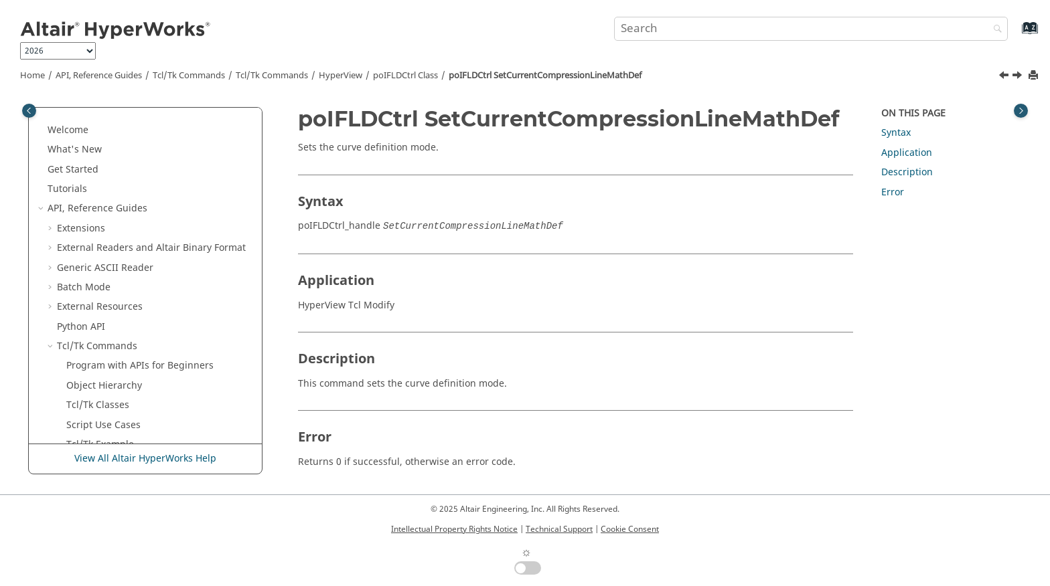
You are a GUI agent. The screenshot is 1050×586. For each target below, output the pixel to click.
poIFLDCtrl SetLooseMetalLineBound (151, 428)
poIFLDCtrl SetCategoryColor (158, 120)
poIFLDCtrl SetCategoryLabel (158, 140)
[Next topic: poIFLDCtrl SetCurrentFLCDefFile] (1018, 77)
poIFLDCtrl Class (405, 76)
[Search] (994, 30)
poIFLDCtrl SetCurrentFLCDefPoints (172, 343)
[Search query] (811, 29)
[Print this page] (1034, 76)
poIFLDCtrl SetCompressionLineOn (171, 160)
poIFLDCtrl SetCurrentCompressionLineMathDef (545, 76)
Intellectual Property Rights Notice (454, 529)
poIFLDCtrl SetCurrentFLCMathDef (170, 363)
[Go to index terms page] (1015, 34)
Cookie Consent (630, 529)
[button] (89, 120)
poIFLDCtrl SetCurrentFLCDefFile (166, 323)
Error (892, 192)
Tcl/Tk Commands (189, 76)
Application (906, 153)
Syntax (896, 133)
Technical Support (559, 529)
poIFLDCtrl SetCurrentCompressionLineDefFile (173, 205)
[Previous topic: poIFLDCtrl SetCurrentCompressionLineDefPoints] (1005, 77)
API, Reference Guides (99, 76)
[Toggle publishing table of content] (29, 111)
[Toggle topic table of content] (1021, 111)
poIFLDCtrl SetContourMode (157, 180)
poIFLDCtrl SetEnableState (153, 402)
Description (907, 172)
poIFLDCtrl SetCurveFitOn (151, 382)
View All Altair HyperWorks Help (145, 459)
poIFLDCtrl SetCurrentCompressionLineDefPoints (172, 245)
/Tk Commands (272, 76)
